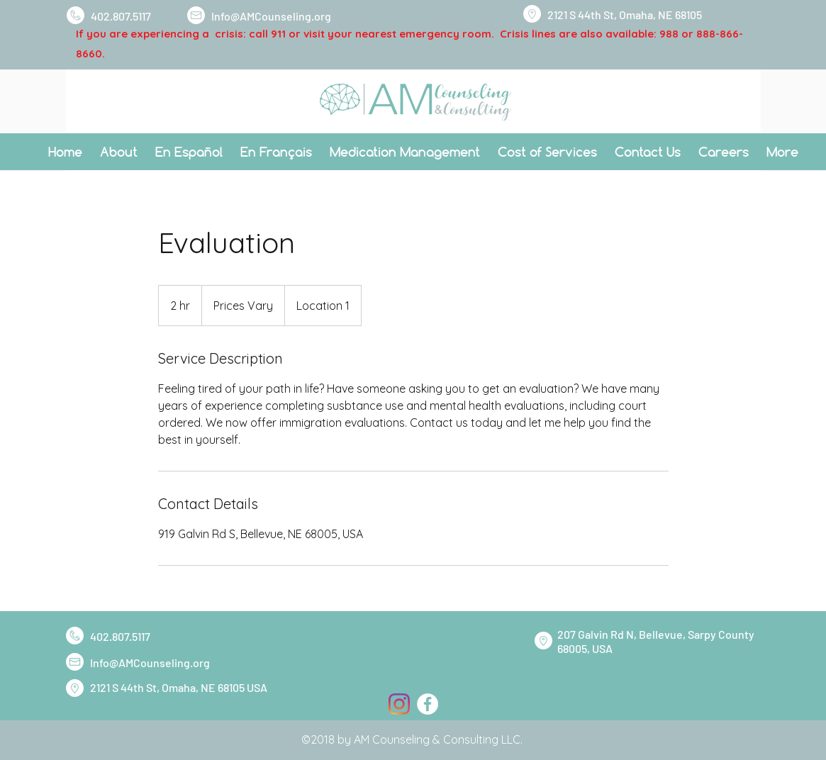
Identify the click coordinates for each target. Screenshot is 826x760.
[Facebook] (427, 704)
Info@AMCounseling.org (271, 16)
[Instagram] (399, 704)
